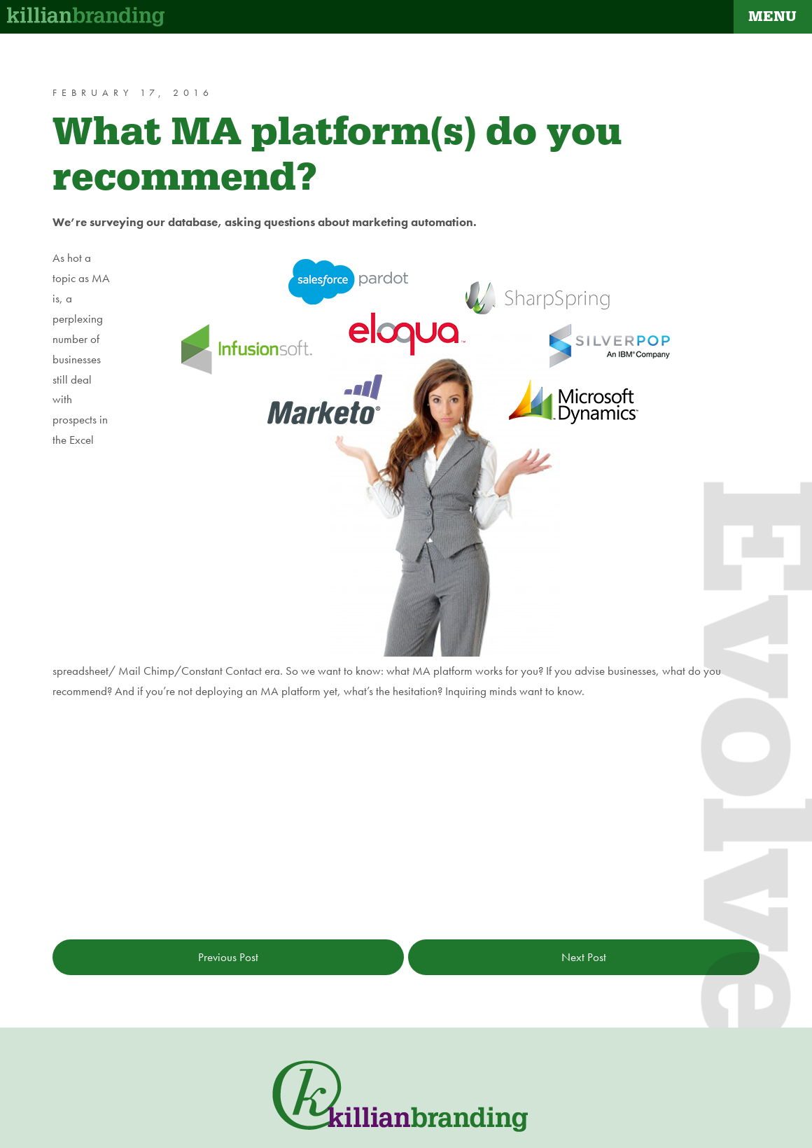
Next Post (583, 957)
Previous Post (228, 957)
